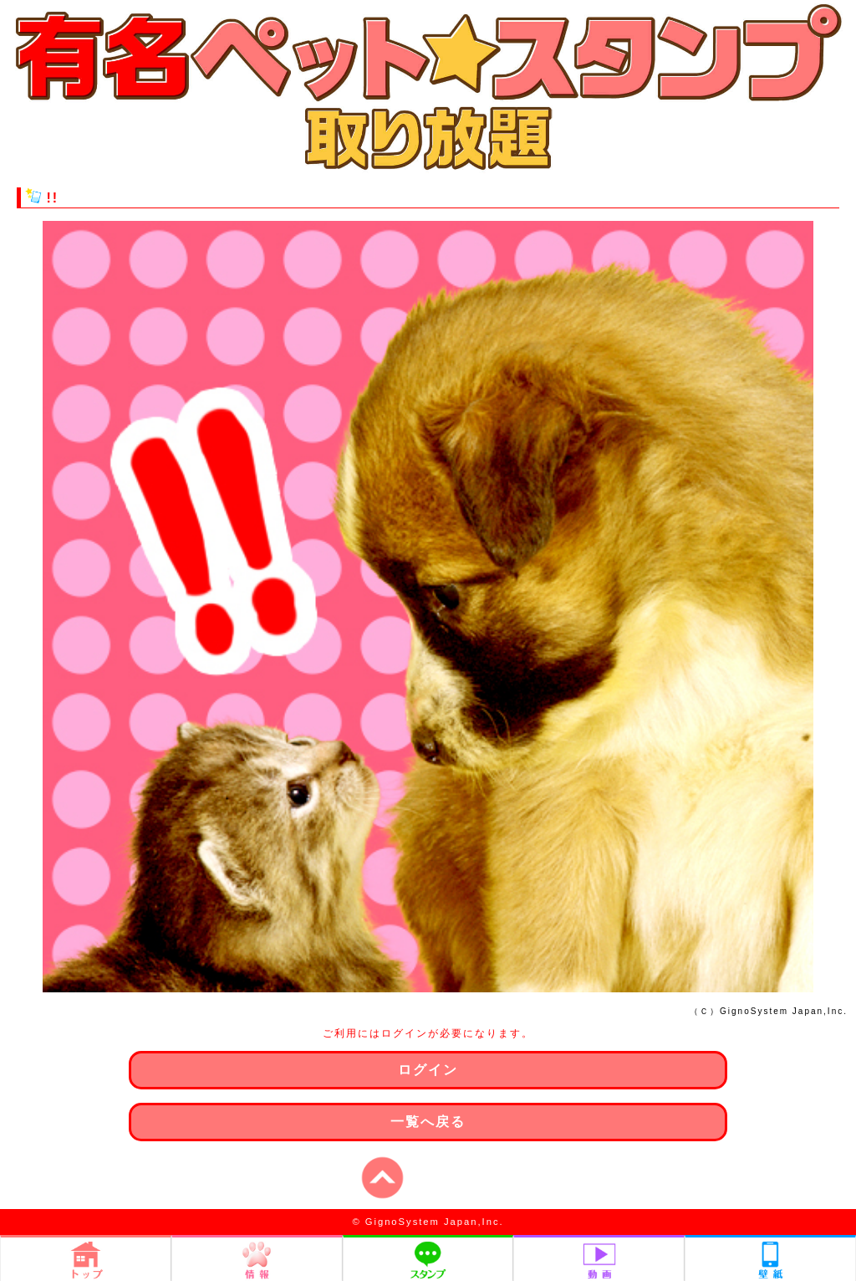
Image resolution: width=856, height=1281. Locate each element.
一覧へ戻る (428, 1121)
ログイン (428, 1070)
